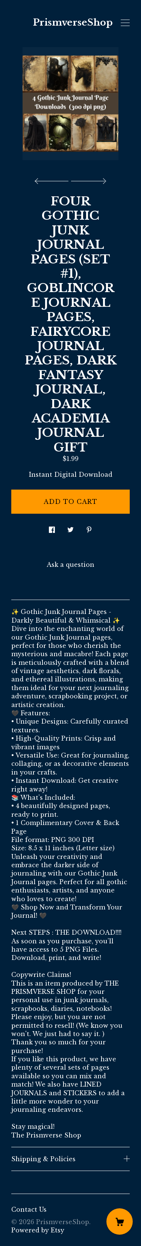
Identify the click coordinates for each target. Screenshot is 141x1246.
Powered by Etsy (37, 1230)
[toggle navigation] (125, 23)
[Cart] (119, 1221)
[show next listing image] (87, 179)
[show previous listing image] (53, 179)
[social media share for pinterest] (89, 527)
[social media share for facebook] (52, 527)
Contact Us (29, 1209)
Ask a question (70, 564)
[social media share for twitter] (70, 527)
